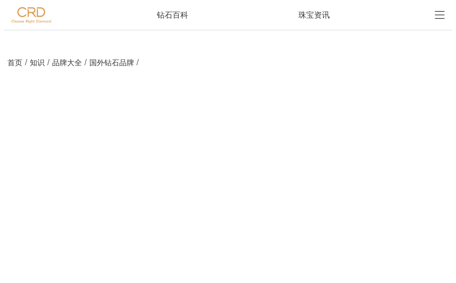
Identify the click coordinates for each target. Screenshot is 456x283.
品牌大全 (67, 63)
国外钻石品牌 (111, 63)
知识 (37, 63)
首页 (14, 63)
